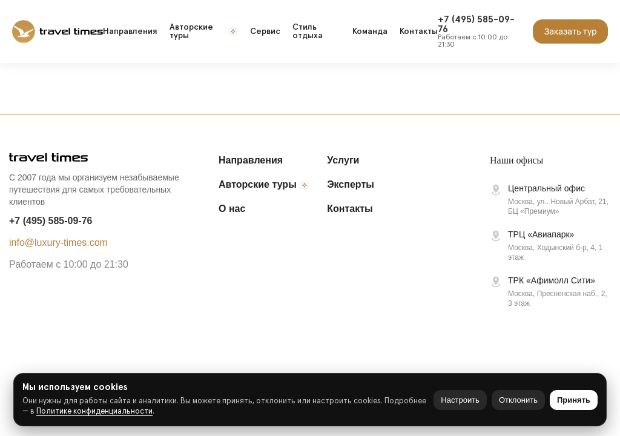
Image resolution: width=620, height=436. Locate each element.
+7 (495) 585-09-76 (50, 221)
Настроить (460, 400)
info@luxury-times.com (58, 242)
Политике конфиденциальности (94, 411)
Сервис (265, 31)
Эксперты (350, 184)
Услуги (343, 160)
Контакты (419, 31)
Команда (370, 31)
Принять (573, 400)
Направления (130, 31)
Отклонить (518, 400)
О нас (232, 208)
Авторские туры (204, 31)
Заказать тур (570, 31)
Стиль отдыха (307, 31)
